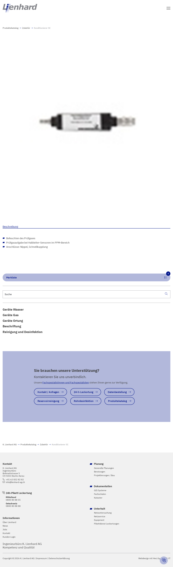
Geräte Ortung (13, 321)
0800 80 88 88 (13, 506)
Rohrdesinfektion (83, 401)
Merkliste (88, 276)
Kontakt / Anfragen (48, 392)
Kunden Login (9, 537)
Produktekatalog (10, 28)
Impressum (41, 558)
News (5, 526)
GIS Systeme (100, 490)
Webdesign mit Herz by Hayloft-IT (154, 558)
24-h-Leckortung (83, 392)
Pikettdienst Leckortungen (106, 523)
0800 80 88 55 (13, 499)
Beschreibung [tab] (10, 226)
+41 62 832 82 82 (15, 479)
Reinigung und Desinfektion (23, 332)
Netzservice (99, 516)
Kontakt (6, 533)
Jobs (5, 529)
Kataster (98, 498)
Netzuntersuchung (102, 513)
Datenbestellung (117, 392)
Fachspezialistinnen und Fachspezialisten (65, 382)
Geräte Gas (11, 315)
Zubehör (26, 28)
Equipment (99, 520)
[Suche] (166, 293)
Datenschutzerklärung (59, 558)
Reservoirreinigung (48, 401)
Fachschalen (100, 494)
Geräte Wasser (13, 309)
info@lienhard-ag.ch (15, 482)
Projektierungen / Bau (104, 475)
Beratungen (99, 471)
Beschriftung (12, 326)
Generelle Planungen (104, 468)
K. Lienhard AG (10, 444)
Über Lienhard (9, 522)
